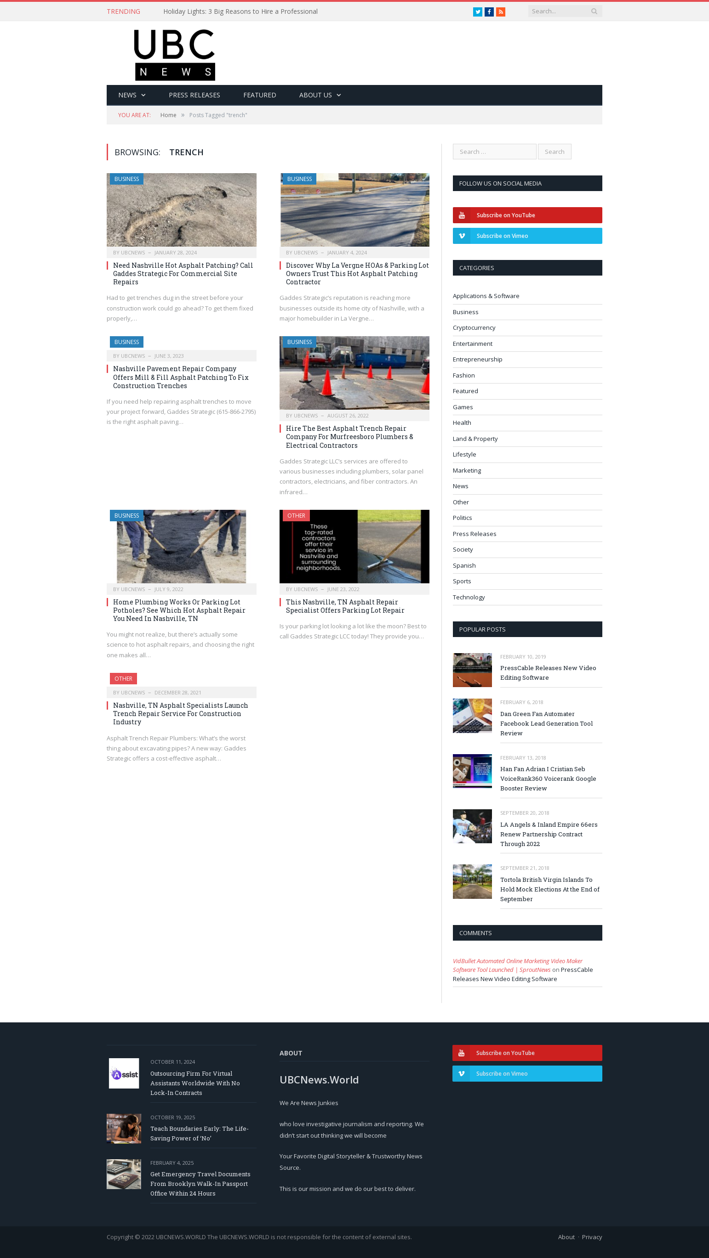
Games (463, 407)
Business (126, 179)
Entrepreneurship (478, 359)
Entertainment (472, 343)
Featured (259, 94)
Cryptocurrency (474, 327)
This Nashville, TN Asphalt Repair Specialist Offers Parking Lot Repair (345, 606)
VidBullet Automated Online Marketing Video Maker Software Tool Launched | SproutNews (518, 965)
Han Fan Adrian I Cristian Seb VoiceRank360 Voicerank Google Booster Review (548, 778)
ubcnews (133, 252)
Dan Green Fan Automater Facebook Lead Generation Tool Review (546, 723)
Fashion (464, 375)
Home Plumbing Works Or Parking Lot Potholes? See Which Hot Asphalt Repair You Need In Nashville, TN (179, 610)
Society (463, 549)
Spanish (464, 565)
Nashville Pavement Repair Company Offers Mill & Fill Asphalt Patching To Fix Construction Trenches (181, 376)
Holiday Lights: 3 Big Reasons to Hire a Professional (240, 11)
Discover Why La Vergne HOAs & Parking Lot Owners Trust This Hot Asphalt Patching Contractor (357, 273)
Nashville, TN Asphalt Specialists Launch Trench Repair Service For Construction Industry (180, 713)
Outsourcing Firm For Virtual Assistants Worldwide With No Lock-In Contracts (195, 1083)
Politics (462, 517)
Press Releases (194, 94)
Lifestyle (464, 454)
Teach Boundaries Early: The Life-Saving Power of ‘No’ (199, 1133)
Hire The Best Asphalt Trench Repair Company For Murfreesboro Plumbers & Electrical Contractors (349, 436)
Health (462, 422)
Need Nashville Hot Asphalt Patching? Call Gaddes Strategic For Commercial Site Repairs (183, 273)
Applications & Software (486, 296)
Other (296, 515)
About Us (315, 94)
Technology (469, 597)
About (566, 1237)
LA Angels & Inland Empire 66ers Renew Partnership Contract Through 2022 (549, 834)
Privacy (592, 1237)
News (127, 94)
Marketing (467, 470)
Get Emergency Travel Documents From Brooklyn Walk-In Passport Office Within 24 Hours (200, 1183)
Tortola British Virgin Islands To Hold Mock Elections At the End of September (550, 889)
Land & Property (475, 438)
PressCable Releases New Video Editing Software (548, 673)
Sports (462, 581)
